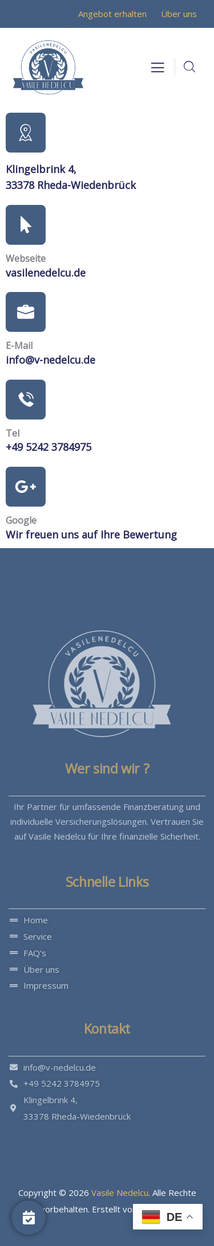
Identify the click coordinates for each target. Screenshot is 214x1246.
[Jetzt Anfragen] (28, 1217)
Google (21, 520)
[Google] (26, 487)
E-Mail (19, 345)
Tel (12, 433)
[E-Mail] (26, 312)
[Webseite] (26, 225)
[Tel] (26, 400)
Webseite (26, 258)
